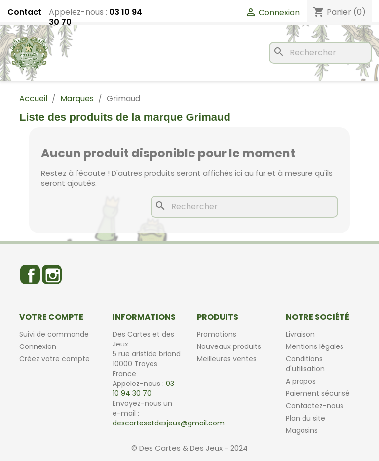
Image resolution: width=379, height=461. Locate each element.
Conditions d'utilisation (305, 364)
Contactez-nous (314, 406)
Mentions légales (314, 346)
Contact (24, 12)
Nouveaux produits (229, 346)
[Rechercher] (320, 53)
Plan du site (305, 418)
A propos (301, 381)
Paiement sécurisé (318, 393)
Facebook (30, 274)
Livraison (300, 334)
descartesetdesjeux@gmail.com (169, 423)
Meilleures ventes (227, 359)
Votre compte (51, 317)
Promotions (216, 334)
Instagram (52, 274)
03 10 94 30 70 (143, 388)
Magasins (302, 430)
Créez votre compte (54, 359)
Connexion (37, 346)
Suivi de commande (54, 334)
